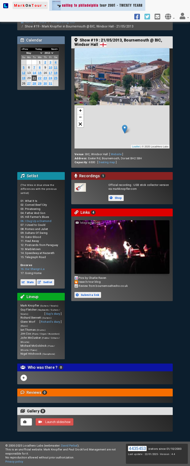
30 (45, 83)
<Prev (25, 49)
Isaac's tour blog (90, 281)
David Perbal (69, 445)
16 (45, 73)
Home (27, 22)
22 (39, 78)
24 (50, 78)
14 (34, 73)
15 (39, 73)
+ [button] (80, 111)
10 (50, 67)
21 (34, 78)
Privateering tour (63, 22)
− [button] (80, 117)
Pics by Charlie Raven (92, 277)
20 (29, 78)
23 (45, 78)
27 (29, 83)
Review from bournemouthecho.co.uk (103, 285)
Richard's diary (50, 321)
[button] (30, 5)
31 (50, 83)
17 (50, 73)
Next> (54, 49)
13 (29, 73)
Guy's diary (53, 313)
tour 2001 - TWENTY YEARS (97, 5)
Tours (42, 22)
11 (55, 67)
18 (55, 73)
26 (23, 83)
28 (34, 83)
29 (39, 83)
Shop (116, 197)
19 (23, 78)
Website (116, 154)
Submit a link (87, 295)
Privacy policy (14, 461)
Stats (28, 282)
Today (38, 49)
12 (23, 73)
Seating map (107, 162)
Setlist (45, 282)
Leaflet (136, 146)
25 (55, 78)
